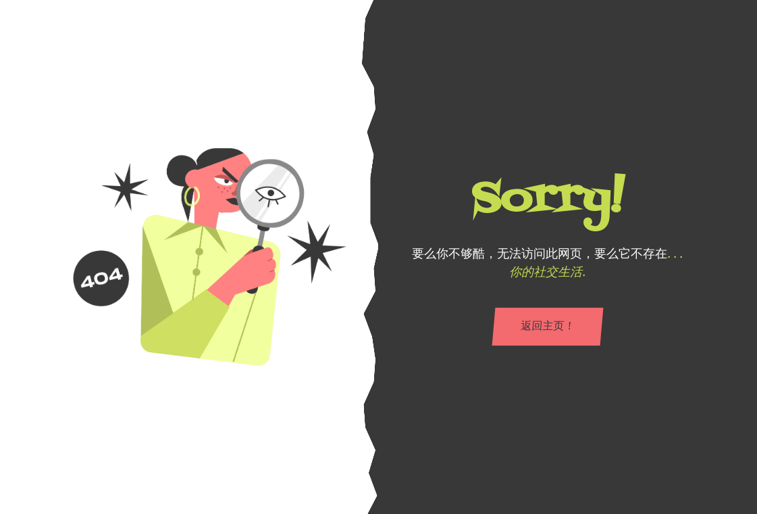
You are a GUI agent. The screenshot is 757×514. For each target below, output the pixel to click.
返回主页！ (547, 327)
